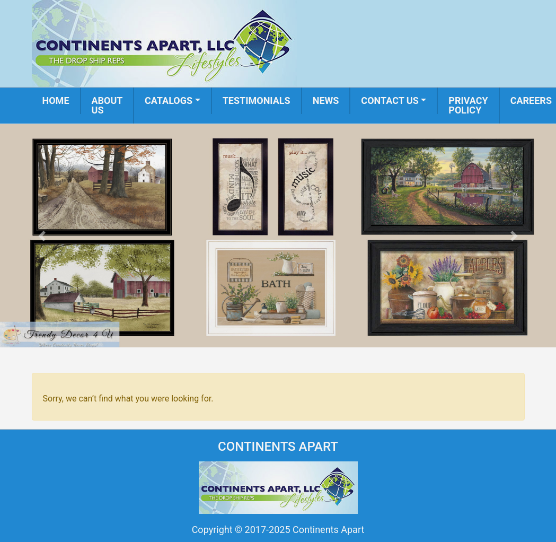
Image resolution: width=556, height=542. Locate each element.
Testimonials (256, 100)
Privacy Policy (468, 105)
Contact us (389, 100)
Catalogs (168, 100)
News (326, 100)
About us (107, 105)
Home (55, 100)
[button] (41, 235)
